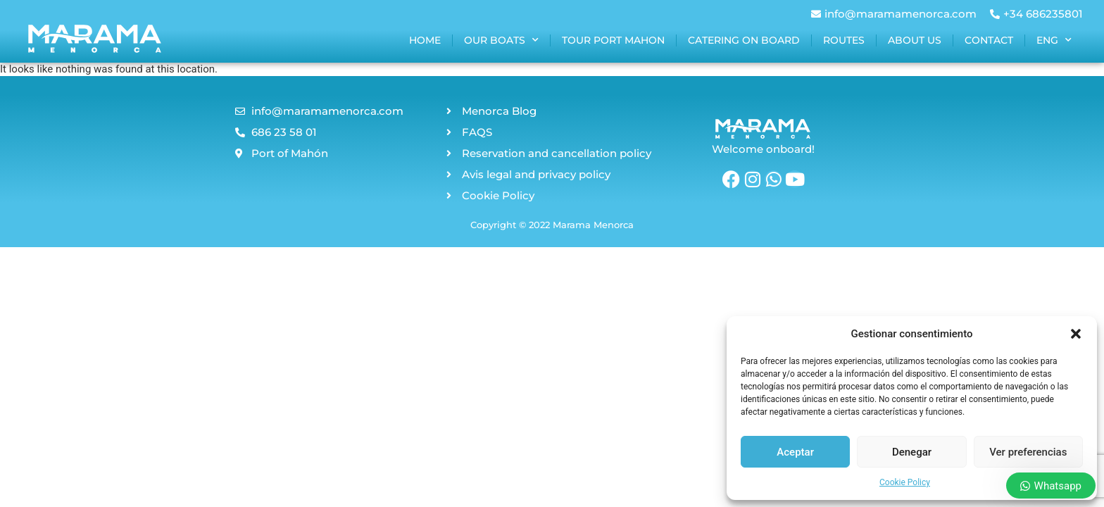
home (425, 40)
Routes (844, 40)
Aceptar (795, 452)
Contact (989, 40)
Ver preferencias (1028, 452)
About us (914, 40)
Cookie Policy (904, 482)
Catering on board (744, 40)
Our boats (501, 40)
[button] (1076, 334)
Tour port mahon (613, 40)
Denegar (912, 452)
